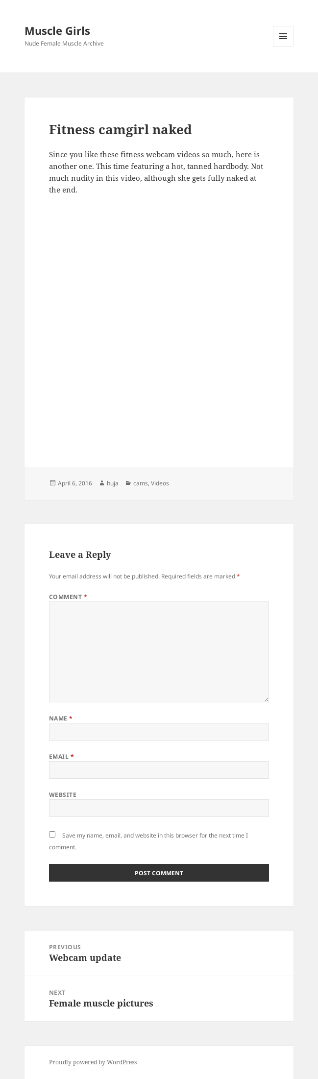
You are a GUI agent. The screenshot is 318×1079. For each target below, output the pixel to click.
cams (140, 483)
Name (61, 718)
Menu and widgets (283, 46)
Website (62, 795)
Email (61, 756)
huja (113, 483)
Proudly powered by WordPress (93, 1062)
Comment (68, 597)
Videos (160, 483)
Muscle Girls (57, 30)
